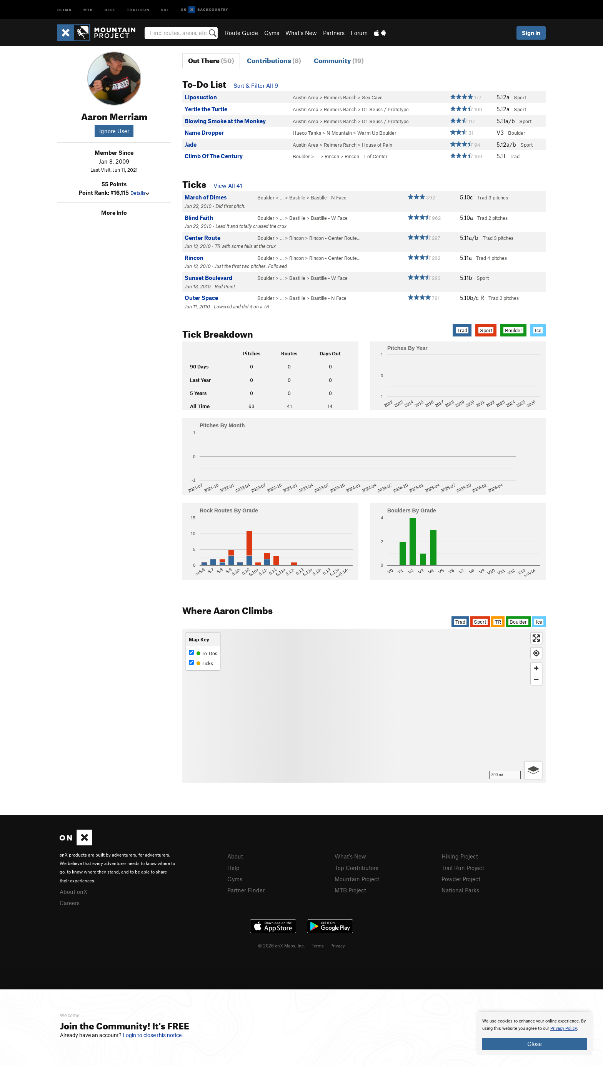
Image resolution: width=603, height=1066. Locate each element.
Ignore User (114, 130)
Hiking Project (459, 856)
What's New (301, 32)
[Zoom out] (536, 679)
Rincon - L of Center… (368, 156)
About (235, 856)
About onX (73, 891)
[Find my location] (536, 653)
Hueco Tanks (307, 133)
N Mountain (339, 133)
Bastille (297, 197)
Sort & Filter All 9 (255, 85)
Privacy (337, 945)
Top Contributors (356, 867)
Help (233, 867)
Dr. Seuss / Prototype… (387, 109)
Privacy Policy (563, 1028)
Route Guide (241, 32)
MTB (88, 9)
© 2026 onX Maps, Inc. (281, 945)
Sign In (531, 32)
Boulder (301, 156)
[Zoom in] (536, 668)
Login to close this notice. (153, 1035)
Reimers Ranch (340, 97)
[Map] (364, 706)
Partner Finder (246, 890)
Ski (165, 9)
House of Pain (377, 145)
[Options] (533, 770)
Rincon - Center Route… (335, 238)
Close (534, 1043)
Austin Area (305, 97)
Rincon (332, 156)
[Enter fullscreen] (536, 638)
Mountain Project (357, 878)
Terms (317, 945)
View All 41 (227, 185)
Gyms (271, 32)
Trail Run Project (462, 867)
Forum (359, 32)
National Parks (460, 890)
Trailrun (138, 9)
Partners (334, 32)
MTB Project (350, 890)
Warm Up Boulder (376, 133)
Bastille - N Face (328, 197)
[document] (534, 1033)
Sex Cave (372, 97)
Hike (110, 9)
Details (139, 193)
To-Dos (203, 653)
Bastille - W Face (329, 218)
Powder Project (460, 878)
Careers (70, 902)
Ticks (201, 663)
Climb (64, 9)
